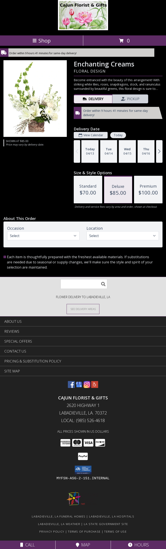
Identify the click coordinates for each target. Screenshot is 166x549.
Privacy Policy (51, 531)
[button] (83, 470)
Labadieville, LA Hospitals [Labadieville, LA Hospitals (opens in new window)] (111, 516)
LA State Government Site (106, 524)
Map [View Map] (83, 545)
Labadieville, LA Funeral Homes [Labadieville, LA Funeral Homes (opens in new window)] (58, 516)
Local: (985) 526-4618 (83, 420)
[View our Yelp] (94, 386)
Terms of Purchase (84, 531)
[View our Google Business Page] (79, 386)
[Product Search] (84, 284)
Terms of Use (115, 531)
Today (118, 135)
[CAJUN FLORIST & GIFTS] (83, 29)
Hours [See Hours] (138, 545)
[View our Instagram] (86, 386)
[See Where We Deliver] (83, 309)
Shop (41, 40)
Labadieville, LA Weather (59, 524)
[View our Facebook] (71, 386)
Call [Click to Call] (27, 545)
